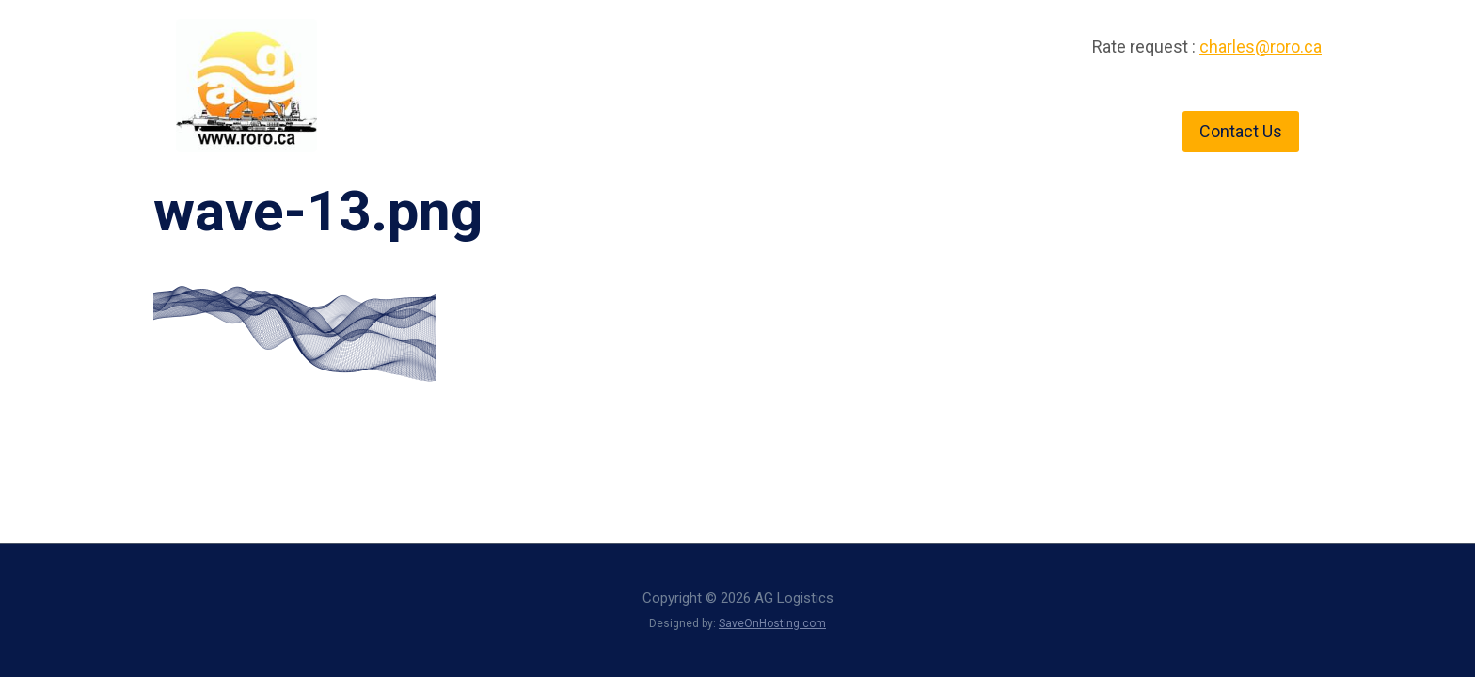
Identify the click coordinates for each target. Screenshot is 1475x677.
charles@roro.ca (1260, 46)
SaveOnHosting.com (772, 623)
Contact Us (1240, 131)
